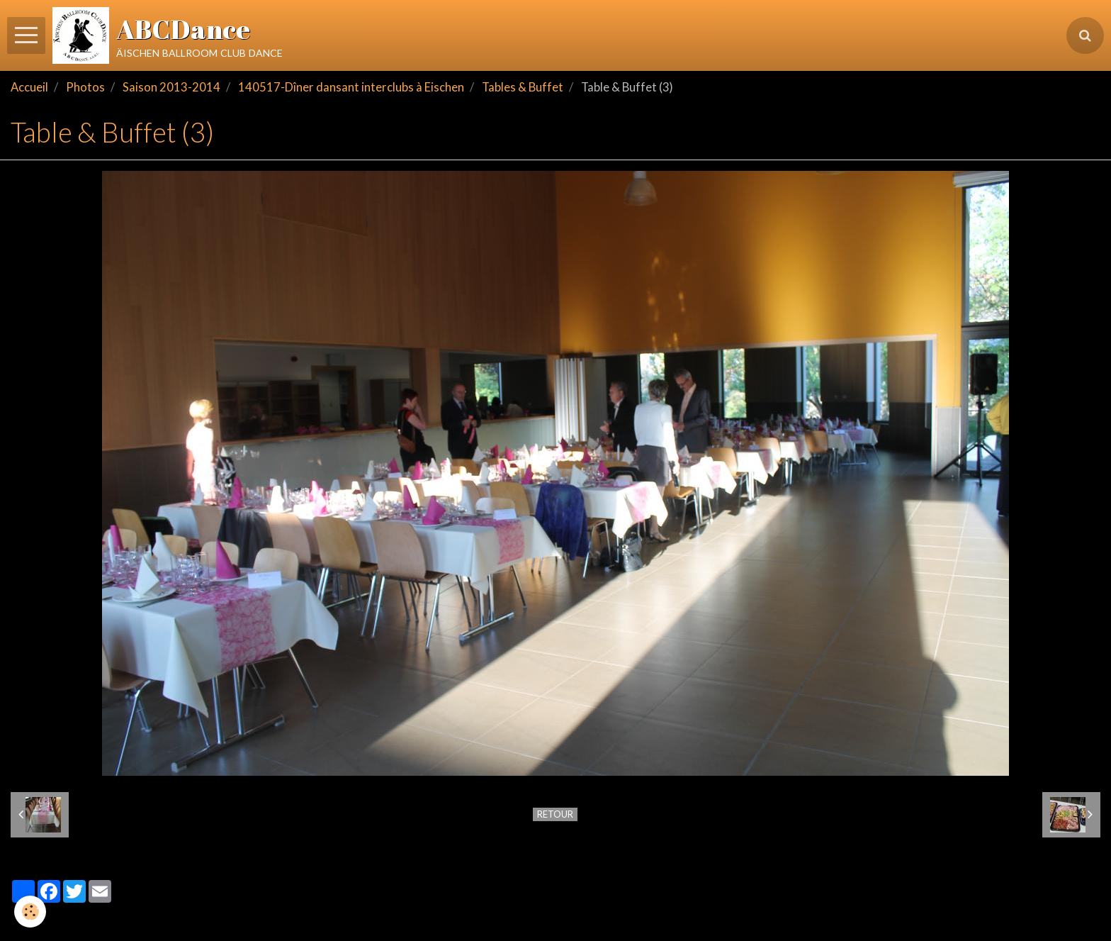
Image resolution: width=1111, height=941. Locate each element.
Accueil (29, 87)
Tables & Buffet (522, 87)
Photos (85, 87)
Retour (555, 814)
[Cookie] (30, 912)
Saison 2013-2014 (171, 87)
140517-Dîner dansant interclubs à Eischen (351, 87)
